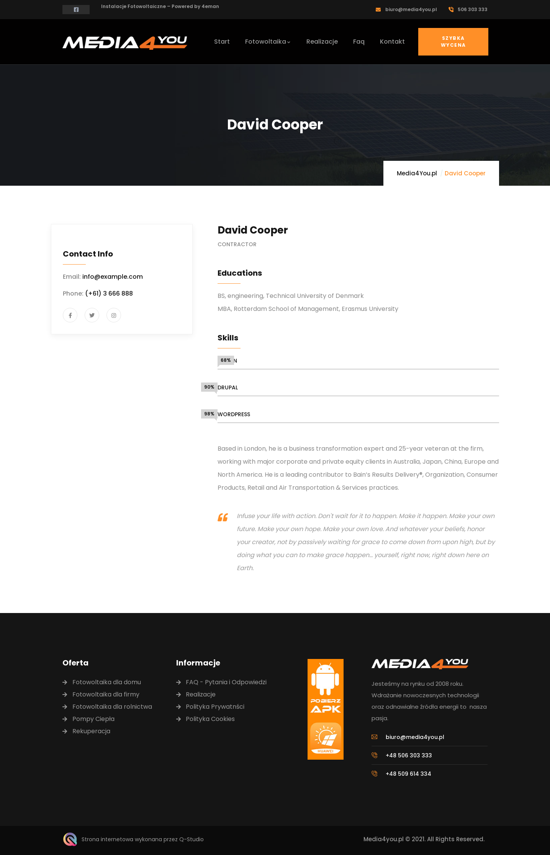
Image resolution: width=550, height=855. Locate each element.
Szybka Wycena (453, 41)
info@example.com (112, 276)
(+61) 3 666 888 (109, 293)
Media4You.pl (417, 173)
